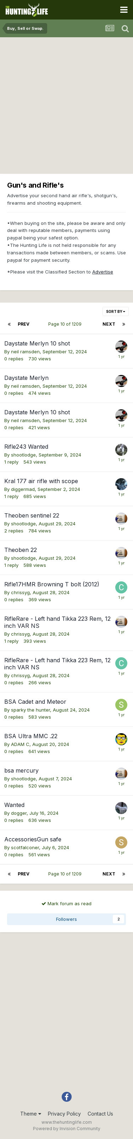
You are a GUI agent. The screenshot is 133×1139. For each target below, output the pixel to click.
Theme (30, 1114)
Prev (23, 324)
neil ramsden (25, 351)
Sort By (115, 311)
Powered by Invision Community (66, 1128)
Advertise (102, 272)
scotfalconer (25, 847)
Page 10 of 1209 (66, 324)
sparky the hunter (30, 710)
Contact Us (100, 1114)
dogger (19, 813)
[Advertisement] (66, 107)
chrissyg (20, 592)
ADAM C (20, 744)
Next (108, 324)
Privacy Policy (64, 1114)
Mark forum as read (66, 903)
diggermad (23, 489)
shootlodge (23, 455)
